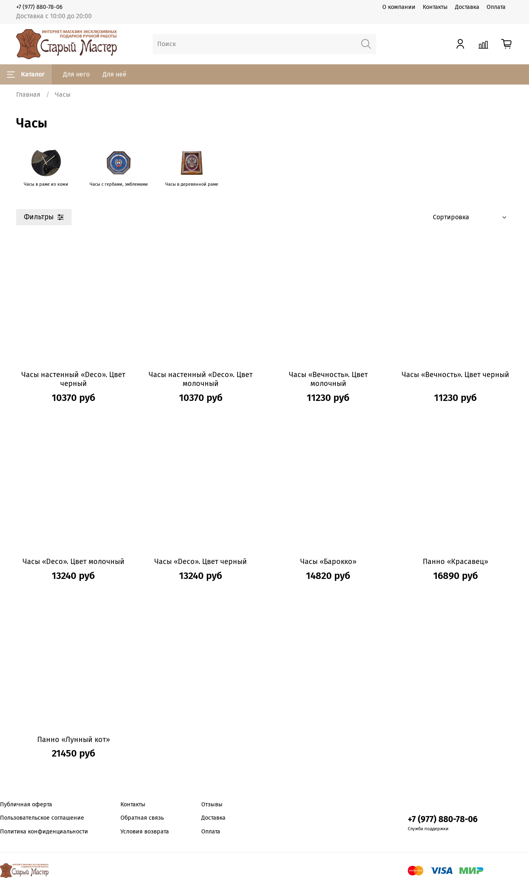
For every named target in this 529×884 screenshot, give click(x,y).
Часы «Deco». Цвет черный (200, 561)
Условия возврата (144, 831)
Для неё (114, 74)
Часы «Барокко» (328, 561)
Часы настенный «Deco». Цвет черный (73, 379)
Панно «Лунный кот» (73, 739)
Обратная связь (142, 817)
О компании (398, 7)
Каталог (26, 74)
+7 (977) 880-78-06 (39, 7)
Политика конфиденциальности (44, 831)
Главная (28, 94)
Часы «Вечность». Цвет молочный (328, 379)
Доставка (467, 7)
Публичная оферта (26, 804)
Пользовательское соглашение (42, 817)
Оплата (496, 7)
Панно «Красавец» (455, 561)
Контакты (435, 7)
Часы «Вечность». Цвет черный (455, 374)
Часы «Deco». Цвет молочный (73, 561)
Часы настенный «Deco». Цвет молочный (201, 379)
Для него (76, 74)
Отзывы (212, 804)
